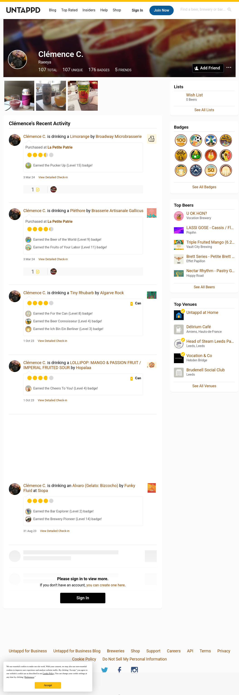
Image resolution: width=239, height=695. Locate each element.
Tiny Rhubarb (82, 292)
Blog (52, 10)
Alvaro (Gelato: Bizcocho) (95, 485)
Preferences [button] (29, 677)
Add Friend (210, 68)
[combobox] (206, 9)
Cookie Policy (84, 659)
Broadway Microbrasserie (119, 136)
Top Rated (69, 10)
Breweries (115, 651)
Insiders (89, 10)
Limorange (79, 136)
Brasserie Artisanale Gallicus (118, 210)
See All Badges (204, 187)
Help (104, 10)
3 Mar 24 (29, 177)
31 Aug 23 (30, 531)
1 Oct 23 (28, 341)
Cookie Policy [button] (48, 673)
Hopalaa (83, 367)
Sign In (137, 10)
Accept (48, 685)
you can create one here (105, 585)
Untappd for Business (28, 651)
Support (153, 651)
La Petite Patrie (60, 147)
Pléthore (77, 210)
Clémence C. (34, 136)
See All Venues (204, 386)
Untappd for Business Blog (76, 651)
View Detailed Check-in (53, 177)
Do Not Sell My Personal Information (134, 659)
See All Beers (204, 287)
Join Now (161, 10)
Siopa (43, 490)
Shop (117, 10)
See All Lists (204, 110)
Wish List (194, 95)
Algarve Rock (112, 292)
